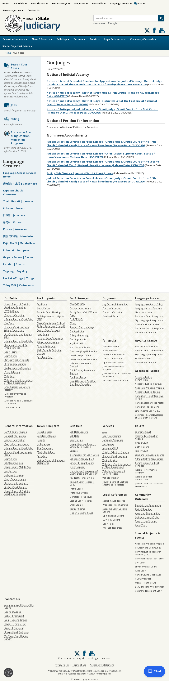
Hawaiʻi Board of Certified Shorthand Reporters (17, 305)
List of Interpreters (144, 312)
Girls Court (140, 570)
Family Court (141, 450)
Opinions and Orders (113, 362)
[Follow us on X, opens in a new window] (147, 31)
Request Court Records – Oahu (82, 483)
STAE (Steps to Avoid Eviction (149, 586)
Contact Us (34, 10)
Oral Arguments (78, 339)
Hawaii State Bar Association (84, 359)
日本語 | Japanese (14, 215)
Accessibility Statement (102, 664)
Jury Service (10, 470)
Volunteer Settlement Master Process (113, 472)
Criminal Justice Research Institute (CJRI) (148, 553)
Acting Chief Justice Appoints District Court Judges (80, 173)
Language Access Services (148, 308)
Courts (95, 39)
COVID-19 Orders (111, 519)
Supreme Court (143, 431)
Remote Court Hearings (49, 312)
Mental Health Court (145, 582)
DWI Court (140, 562)
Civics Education (143, 509)
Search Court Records (48, 330)
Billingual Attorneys (79, 335)
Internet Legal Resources (50, 338)
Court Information (111, 308)
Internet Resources (112, 527)
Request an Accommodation (149, 350)
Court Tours (141, 525)
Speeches (42, 456)
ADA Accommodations (146, 346)
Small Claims (76, 504)
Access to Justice (12, 10)
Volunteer (9, 375)
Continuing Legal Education (83, 351)
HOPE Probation (143, 578)
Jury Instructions (78, 343)
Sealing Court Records (15, 487)
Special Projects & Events (17, 46)
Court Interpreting (111, 435)
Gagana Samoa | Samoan (19, 257)
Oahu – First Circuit (14, 615)
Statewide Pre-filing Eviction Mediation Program (17, 137)
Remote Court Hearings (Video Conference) (16, 328)
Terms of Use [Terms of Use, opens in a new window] (79, 664)
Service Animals (143, 358)
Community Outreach (143, 39)
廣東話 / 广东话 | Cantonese (20, 183)
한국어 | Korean (12, 222)
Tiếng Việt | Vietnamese (18, 285)
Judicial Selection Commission (144, 478)
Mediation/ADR (110, 447)
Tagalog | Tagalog (15, 271)
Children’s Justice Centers (115, 451)
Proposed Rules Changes (115, 504)
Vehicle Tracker (110, 477)
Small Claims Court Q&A (147, 410)
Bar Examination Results (16, 359)
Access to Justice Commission (143, 378)
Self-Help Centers (79, 431)
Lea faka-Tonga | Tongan (19, 278)
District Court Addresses (16, 631)
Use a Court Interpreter (147, 324)
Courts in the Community (148, 505)
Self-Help (63, 39)
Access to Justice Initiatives (148, 383)
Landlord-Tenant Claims (82, 462)
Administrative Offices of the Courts (19, 606)
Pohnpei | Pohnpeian (17, 250)
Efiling (11, 119)
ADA (141, 3)
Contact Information (14, 315)
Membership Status (80, 347)
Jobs (10, 105)
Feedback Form (12, 407)
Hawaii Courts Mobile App (17, 466)
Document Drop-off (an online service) (16, 346)
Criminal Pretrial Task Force (149, 558)
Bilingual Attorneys (46, 346)
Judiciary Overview (14, 474)
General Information (14, 39)
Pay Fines (9, 323)
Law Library (43, 334)
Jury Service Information (115, 304)
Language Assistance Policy (149, 304)
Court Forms (10, 351)
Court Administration (15, 478)
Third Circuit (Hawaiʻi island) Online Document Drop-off (51, 324)
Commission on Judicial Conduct (147, 464)
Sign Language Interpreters (149, 320)
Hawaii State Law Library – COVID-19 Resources (83, 445)
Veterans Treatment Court (148, 590)
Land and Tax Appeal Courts (149, 454)
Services (79, 39)
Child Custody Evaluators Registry (17, 388)
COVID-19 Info (11, 311)
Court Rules (108, 523)
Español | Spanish (14, 264)
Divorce (74, 450)
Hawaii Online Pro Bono (147, 406)
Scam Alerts (10, 355)
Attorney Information (48, 342)
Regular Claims (77, 508)
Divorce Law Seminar (15, 363)
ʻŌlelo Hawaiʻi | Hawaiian (19, 201)
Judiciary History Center (147, 517)
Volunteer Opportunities (147, 513)
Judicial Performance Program (15, 395)
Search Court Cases (16, 66)
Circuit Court (141, 442)
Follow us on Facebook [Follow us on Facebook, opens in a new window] (154, 30)
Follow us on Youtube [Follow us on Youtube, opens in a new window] (162, 30)
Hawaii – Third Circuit (15, 623)
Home (5, 3)
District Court (142, 446)
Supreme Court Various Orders (114, 510)
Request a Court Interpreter (149, 316)
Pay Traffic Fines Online (16, 443)
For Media (99, 3)
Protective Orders (79, 492)
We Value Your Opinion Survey (16, 637)
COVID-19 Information (15, 431)
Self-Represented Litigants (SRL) (17, 335)
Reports (41, 439)
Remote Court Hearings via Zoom (18, 453)
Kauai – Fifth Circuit (14, 627)
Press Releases (12, 371)
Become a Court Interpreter (149, 328)
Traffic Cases (76, 488)
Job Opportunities (13, 462)
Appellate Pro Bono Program (150, 387)
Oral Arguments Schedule (17, 367)
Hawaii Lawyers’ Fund (81, 355)
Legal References (115, 39)
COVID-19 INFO (77, 304)
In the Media (43, 443)
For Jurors (81, 3)
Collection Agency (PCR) (82, 458)
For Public (20, 3)
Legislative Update (46, 435)
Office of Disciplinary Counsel (80, 365)
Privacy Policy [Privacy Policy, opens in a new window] (62, 664)
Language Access (121, 3)
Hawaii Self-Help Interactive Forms (149, 397)
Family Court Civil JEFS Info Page (83, 313)
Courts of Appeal (12, 611)
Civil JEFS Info (76, 319)
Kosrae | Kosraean (15, 229)
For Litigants (39, 3)
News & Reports (42, 39)
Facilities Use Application (115, 380)
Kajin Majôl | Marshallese (19, 243)
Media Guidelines (111, 346)
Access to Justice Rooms (147, 391)
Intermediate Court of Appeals (146, 437)
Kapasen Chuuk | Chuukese (14, 192)
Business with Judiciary (16, 483)
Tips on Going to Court (81, 512)
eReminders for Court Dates (18, 319)
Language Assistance (112, 439)
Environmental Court (146, 566)
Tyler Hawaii (91, 679)
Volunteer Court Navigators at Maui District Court (18, 381)
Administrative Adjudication (149, 458)
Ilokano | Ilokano (14, 208)
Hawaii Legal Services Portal (149, 402)
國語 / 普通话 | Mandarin (18, 236)
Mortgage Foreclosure (81, 496)
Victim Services (77, 466)
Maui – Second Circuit (15, 619)
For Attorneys (61, 3)
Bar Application (77, 331)
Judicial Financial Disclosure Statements (18, 402)
